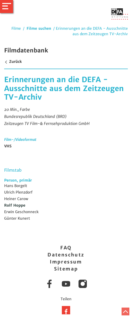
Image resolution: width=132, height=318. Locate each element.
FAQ (65, 248)
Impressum (66, 262)
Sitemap (66, 269)
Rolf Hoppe (14, 205)
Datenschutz (65, 255)
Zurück (13, 61)
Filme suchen (39, 28)
